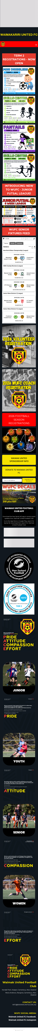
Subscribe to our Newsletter (29, 480)
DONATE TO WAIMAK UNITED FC (19, 471)
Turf (22, 277)
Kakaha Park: (18, 320)
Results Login (32, 246)
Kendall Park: (18, 262)
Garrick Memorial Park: (18, 289)
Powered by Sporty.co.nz (19, 1029)
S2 (22, 262)
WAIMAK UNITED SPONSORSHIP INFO (19, 459)
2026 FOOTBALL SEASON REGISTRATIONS (19, 419)
